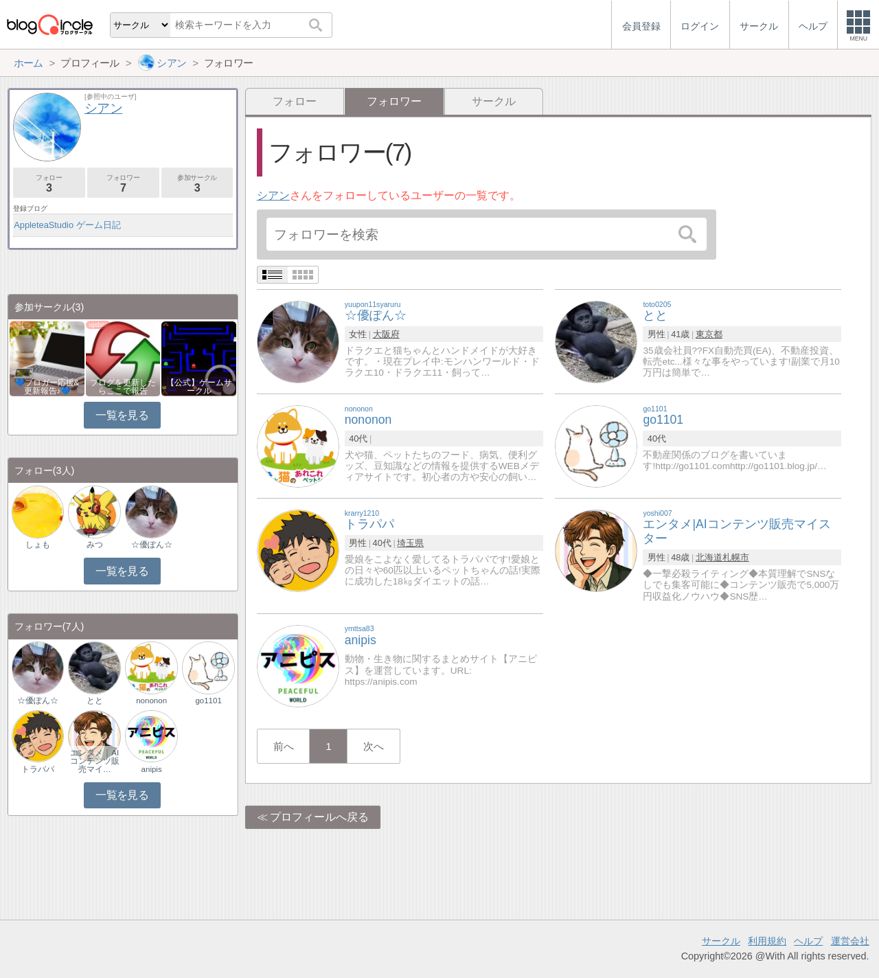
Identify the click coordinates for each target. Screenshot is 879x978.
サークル (494, 101)
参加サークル (197, 184)
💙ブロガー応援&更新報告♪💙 (47, 386)
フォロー (295, 101)
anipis (151, 769)
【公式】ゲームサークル (199, 386)
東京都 (709, 334)
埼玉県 (410, 543)
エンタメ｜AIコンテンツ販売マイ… (94, 761)
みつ (95, 545)
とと (95, 700)
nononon (151, 700)
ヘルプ (808, 940)
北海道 (709, 557)
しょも (37, 545)
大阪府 (386, 334)
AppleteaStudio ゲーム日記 (67, 225)
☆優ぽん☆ (151, 545)
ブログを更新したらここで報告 (123, 386)
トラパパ (37, 769)
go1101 (208, 700)
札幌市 (735, 557)
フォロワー (123, 184)
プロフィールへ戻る (319, 817)
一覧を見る (121, 415)
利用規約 (767, 940)
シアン (273, 195)
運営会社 (850, 940)
